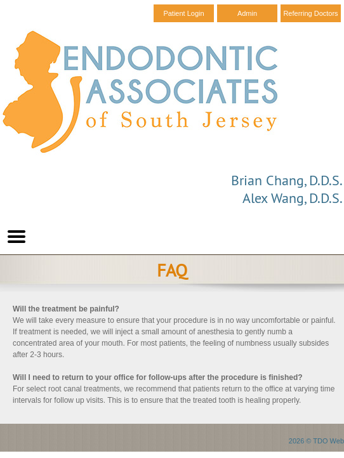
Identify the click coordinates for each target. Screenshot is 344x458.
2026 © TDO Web (316, 441)
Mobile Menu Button (16, 236)
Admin (247, 13)
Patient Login (183, 13)
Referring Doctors (310, 13)
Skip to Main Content (35, 4)
